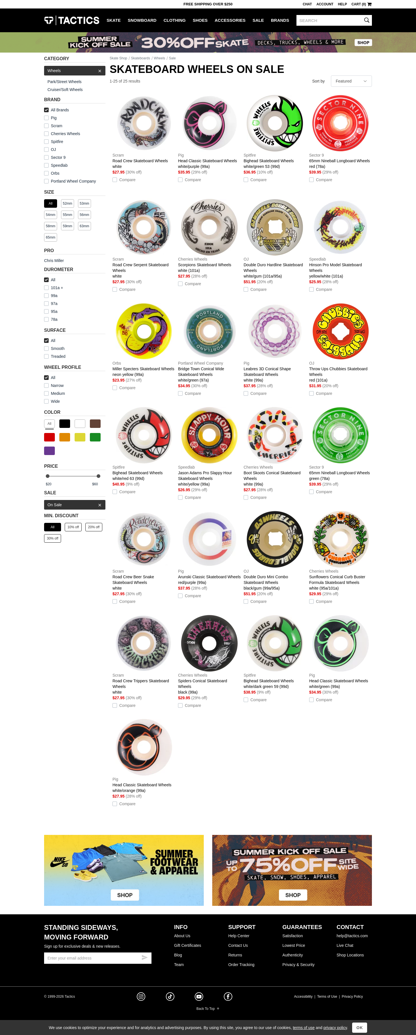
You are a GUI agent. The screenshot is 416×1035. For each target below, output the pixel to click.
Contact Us (238, 945)
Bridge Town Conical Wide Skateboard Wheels (209, 342)
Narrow (54, 385)
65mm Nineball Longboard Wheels (340, 131)
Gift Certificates (187, 945)
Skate (114, 20)
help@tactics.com (352, 936)
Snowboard (142, 20)
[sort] (351, 81)
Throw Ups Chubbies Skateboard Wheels (340, 342)
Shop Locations (350, 955)
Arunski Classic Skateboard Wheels (209, 547)
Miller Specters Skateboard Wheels (143, 339)
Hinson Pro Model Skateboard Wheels (340, 238)
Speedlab (59, 165)
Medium (54, 393)
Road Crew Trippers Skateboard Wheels (143, 654)
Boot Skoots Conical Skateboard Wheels (275, 446)
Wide (52, 401)
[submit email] (144, 956)
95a (50, 311)
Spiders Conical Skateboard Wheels (209, 654)
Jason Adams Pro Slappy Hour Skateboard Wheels (209, 446)
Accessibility (303, 997)
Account (325, 4)
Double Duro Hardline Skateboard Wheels (275, 238)
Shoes (200, 20)
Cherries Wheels (65, 133)
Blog (178, 955)
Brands (280, 20)
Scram (56, 126)
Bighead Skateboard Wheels (275, 131)
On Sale (74, 505)
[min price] (52, 484)
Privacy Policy (352, 997)
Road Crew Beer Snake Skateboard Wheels (143, 550)
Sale (258, 20)
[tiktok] (170, 997)
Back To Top (208, 1009)
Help (342, 4)
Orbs (55, 173)
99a (50, 295)
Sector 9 (58, 157)
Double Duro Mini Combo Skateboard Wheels (275, 550)
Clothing (175, 20)
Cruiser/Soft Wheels (65, 89)
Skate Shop (118, 58)
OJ (53, 149)
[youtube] (199, 998)
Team (179, 964)
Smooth (54, 348)
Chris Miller (54, 260)
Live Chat (345, 945)
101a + (53, 287)
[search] (334, 20)
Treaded (55, 356)
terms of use (304, 1027)
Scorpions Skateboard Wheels (209, 235)
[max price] (98, 484)
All (49, 280)
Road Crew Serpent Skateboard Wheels (143, 238)
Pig (54, 118)
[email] (97, 958)
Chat (307, 4)
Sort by (318, 81)
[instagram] (141, 997)
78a (50, 319)
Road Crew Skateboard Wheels (143, 131)
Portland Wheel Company (73, 181)
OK (359, 1027)
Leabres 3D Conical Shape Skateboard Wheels (275, 342)
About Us (182, 936)
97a (50, 303)
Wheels (74, 70)
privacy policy (335, 1027)
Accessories (230, 20)
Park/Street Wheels (64, 81)
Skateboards (140, 58)
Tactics (71, 20)
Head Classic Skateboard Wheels (209, 131)
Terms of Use (327, 997)
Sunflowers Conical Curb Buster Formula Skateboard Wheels (340, 550)
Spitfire (57, 141)
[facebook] (228, 998)
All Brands (56, 110)
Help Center (239, 936)
